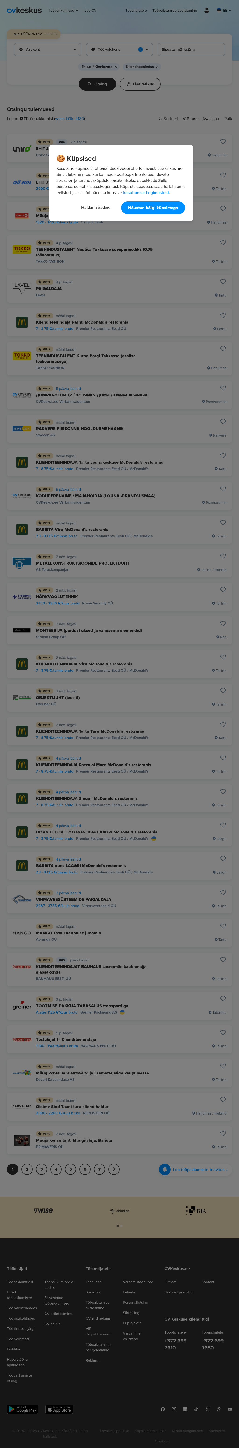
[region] (121, 183)
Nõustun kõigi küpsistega (153, 208)
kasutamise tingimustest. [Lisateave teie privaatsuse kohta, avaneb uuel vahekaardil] (146, 192)
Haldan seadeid (95, 207)
